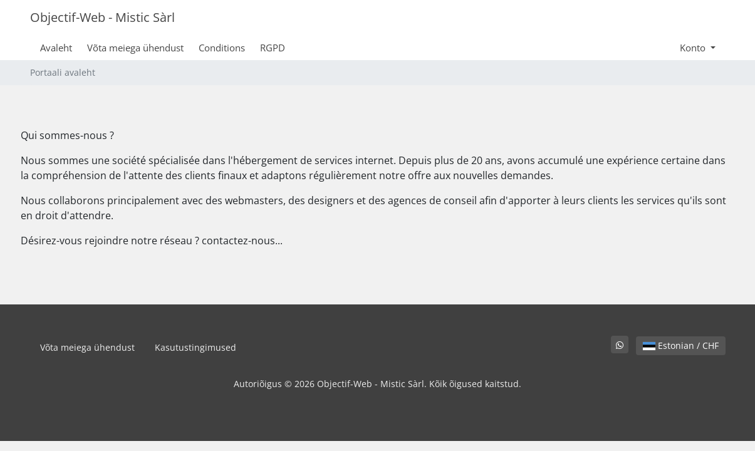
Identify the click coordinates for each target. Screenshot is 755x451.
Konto (694, 47)
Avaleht (56, 47)
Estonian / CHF (681, 345)
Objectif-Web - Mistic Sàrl (102, 17)
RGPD (272, 47)
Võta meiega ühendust (135, 47)
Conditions (222, 47)
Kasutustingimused (195, 347)
